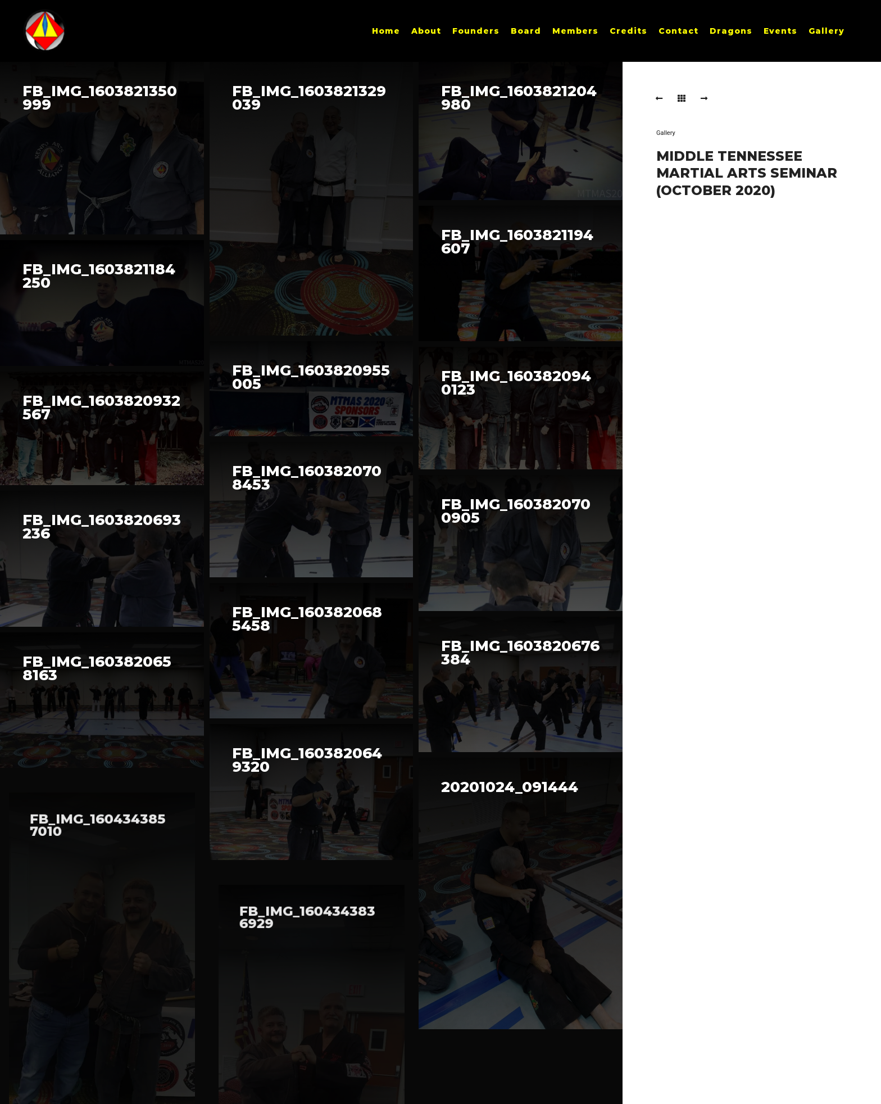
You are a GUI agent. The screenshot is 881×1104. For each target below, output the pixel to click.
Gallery (665, 133)
